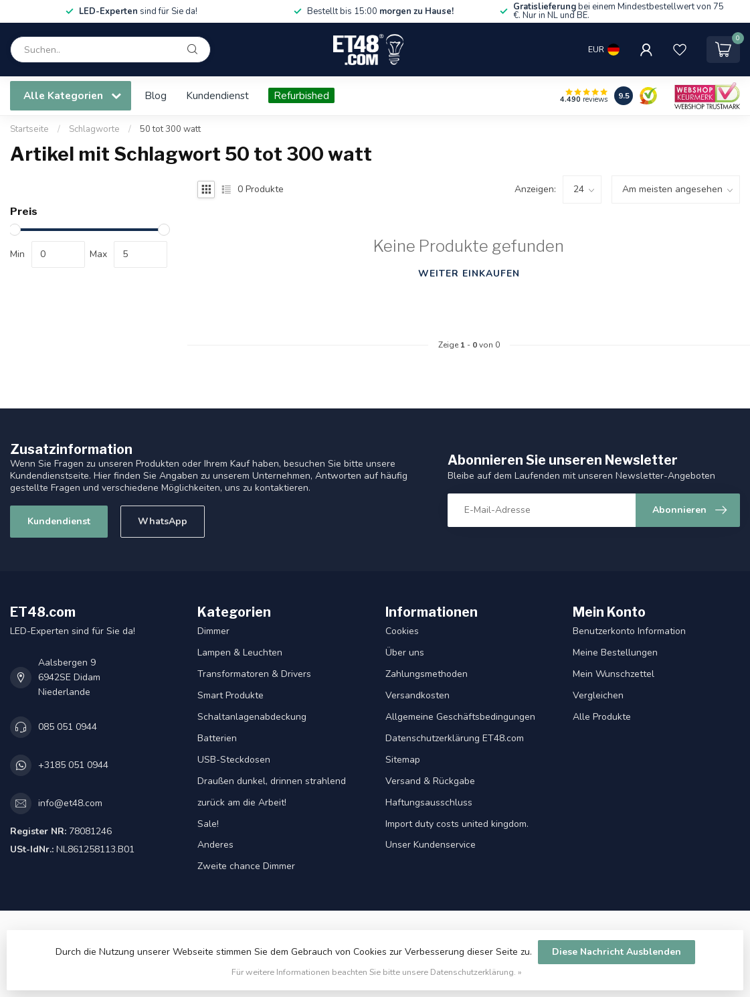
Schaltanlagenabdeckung (251, 716)
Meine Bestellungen (615, 652)
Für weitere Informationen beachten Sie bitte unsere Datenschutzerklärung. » (376, 972)
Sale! (208, 824)
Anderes (215, 844)
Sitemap (402, 759)
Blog (156, 95)
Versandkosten (417, 695)
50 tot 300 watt (170, 129)
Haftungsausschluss (428, 802)
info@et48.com (70, 803)
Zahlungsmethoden (426, 674)
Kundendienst (217, 95)
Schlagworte (94, 129)
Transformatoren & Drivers (254, 674)
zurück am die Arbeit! (241, 802)
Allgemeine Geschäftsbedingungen (460, 716)
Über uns (404, 652)
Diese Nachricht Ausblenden (616, 951)
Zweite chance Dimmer (246, 866)
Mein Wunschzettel (613, 674)
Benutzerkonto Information (629, 631)
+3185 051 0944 (73, 765)
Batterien (217, 738)
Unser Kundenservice (430, 844)
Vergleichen (598, 695)
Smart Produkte (230, 695)
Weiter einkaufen (469, 273)
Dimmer (213, 631)
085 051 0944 (67, 726)
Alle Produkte (602, 716)
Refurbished (301, 95)
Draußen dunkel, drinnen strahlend (271, 781)
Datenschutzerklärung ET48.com (454, 738)
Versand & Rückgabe (430, 781)
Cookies (402, 631)
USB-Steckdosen (233, 759)
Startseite (29, 129)
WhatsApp (162, 521)
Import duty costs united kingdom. (457, 824)
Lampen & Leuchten (239, 652)
